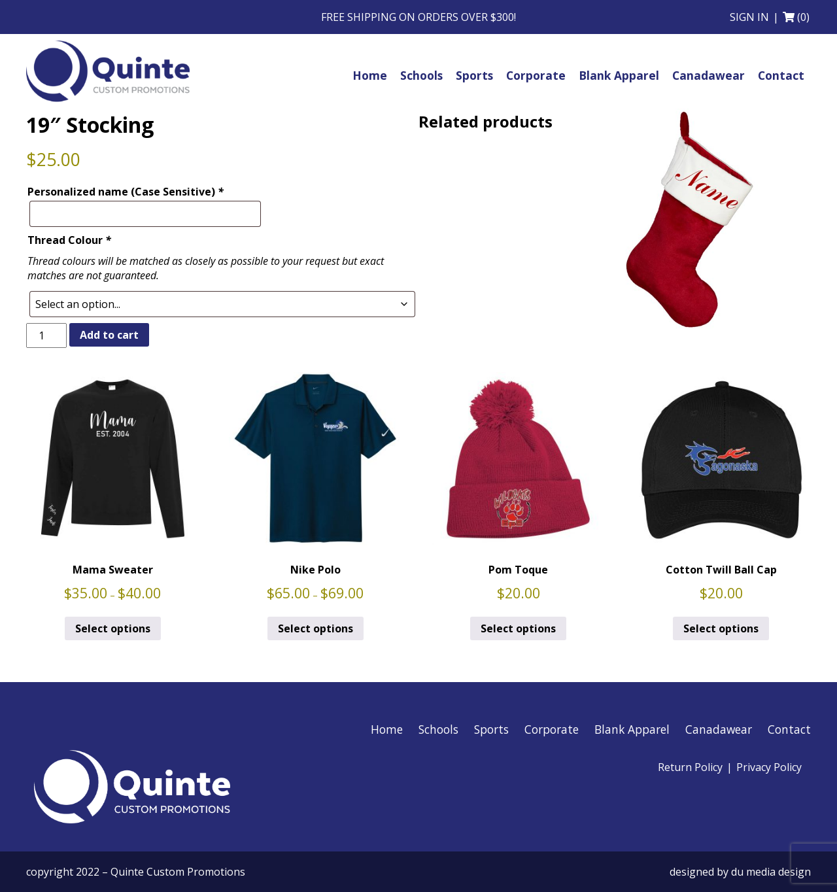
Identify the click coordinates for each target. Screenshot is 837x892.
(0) (803, 17)
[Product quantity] (46, 335)
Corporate (551, 729)
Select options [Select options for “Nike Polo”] (315, 628)
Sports (491, 729)
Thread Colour (69, 240)
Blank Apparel (632, 729)
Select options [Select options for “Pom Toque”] (518, 628)
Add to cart (109, 335)
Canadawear (718, 729)
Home (387, 729)
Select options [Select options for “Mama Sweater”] (112, 628)
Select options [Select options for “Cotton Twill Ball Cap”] (721, 628)
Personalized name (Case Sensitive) (125, 191)
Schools (438, 729)
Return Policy (690, 767)
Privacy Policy (769, 767)
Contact (789, 729)
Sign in (749, 17)
